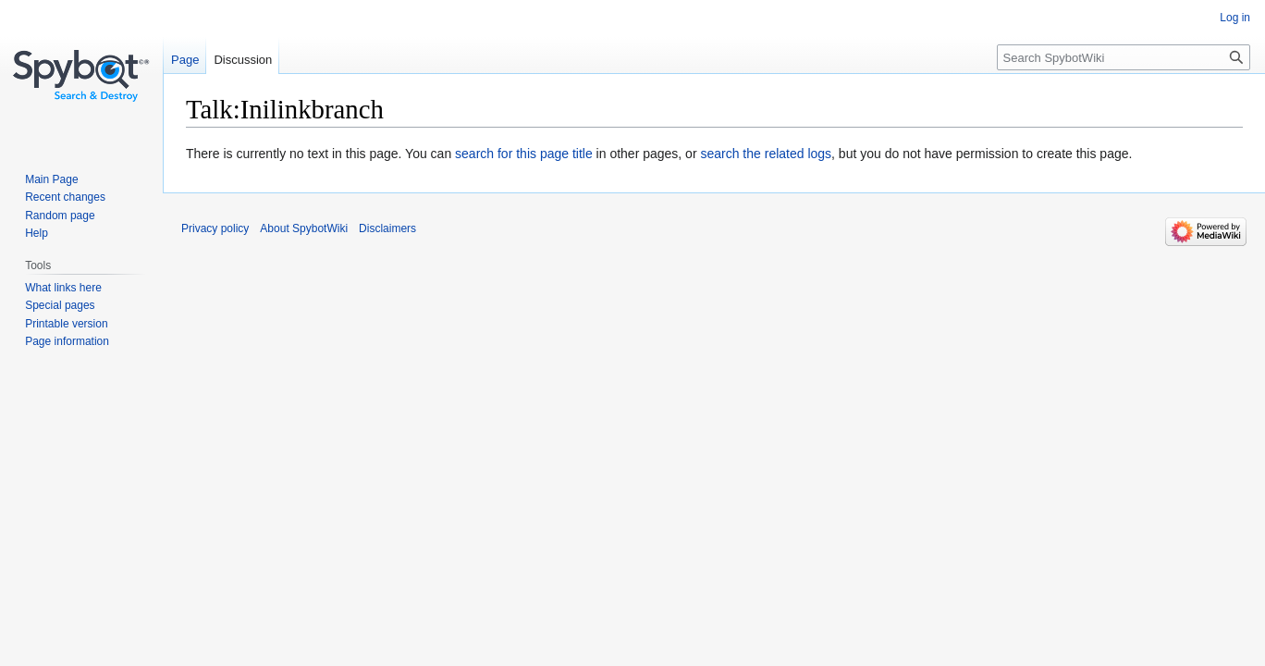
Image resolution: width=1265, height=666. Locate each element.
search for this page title (524, 153)
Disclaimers (387, 228)
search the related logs (765, 153)
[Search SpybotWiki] (1123, 57)
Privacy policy (215, 228)
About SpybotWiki (304, 228)
